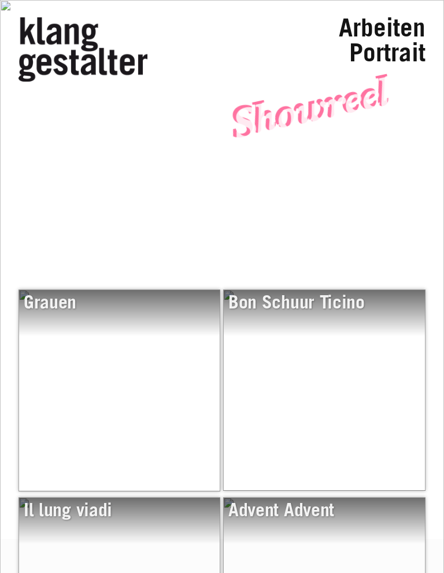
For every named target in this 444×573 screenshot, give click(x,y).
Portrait (387, 55)
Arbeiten (382, 31)
